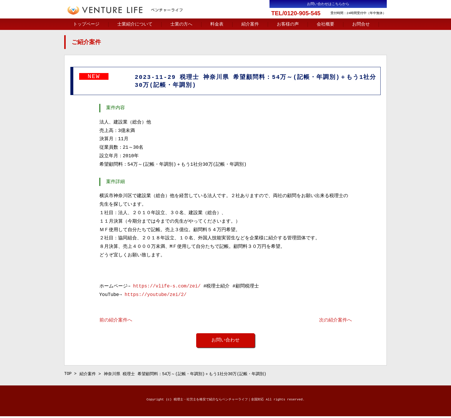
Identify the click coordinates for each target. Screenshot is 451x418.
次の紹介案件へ (335, 321)
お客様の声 (288, 24)
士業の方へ (181, 24)
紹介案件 (250, 24)
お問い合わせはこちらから (328, 3)
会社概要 (325, 24)
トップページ (86, 24)
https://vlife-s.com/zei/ (167, 287)
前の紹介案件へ (115, 321)
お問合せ (361, 24)
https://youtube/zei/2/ (155, 295)
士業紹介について (134, 24)
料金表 (216, 24)
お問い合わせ (225, 341)
